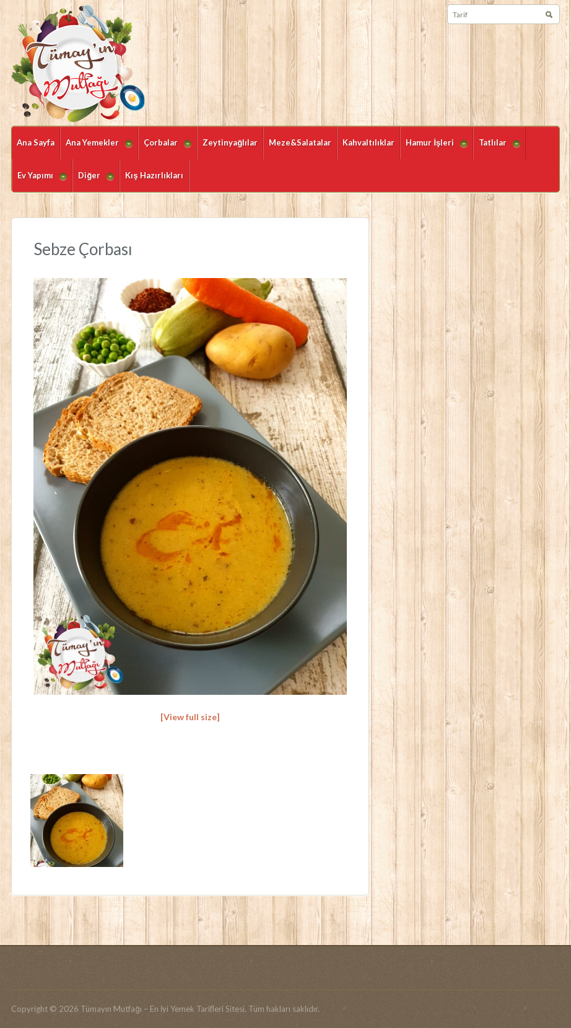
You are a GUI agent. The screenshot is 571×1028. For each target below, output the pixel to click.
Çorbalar (164, 148)
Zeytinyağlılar (230, 142)
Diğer (93, 181)
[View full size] (190, 717)
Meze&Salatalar (300, 142)
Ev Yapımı (39, 181)
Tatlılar (496, 148)
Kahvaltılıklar (368, 142)
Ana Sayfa (35, 142)
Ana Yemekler (96, 148)
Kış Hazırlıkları (154, 175)
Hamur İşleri (434, 148)
